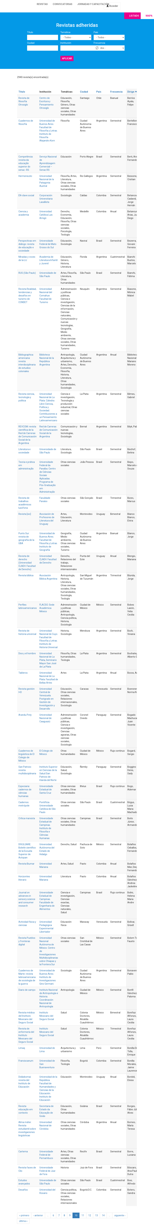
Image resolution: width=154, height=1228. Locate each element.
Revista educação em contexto (25, 1109)
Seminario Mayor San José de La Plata (48, 663)
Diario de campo (26, 990)
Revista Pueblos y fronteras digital (26, 941)
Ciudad (30, 43)
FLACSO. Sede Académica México (46, 608)
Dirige (132, 91)
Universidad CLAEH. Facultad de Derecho (48, 559)
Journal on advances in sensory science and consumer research (26, 899)
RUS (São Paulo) (27, 273)
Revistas (42, 4)
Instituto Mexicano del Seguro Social (46, 1016)
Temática (65, 32)
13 (96, 1215)
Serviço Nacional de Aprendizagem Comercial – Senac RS (48, 163)
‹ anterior (38, 1215)
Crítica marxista (26, 818)
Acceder (112, 6)
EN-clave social (26, 195)
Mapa (149, 15)
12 (89, 1215)
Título (30, 32)
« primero (24, 1215)
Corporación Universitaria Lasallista (46, 198)
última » (23, 1221)
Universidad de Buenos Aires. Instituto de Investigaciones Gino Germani (47, 977)
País (96, 32)
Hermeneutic (25, 176)
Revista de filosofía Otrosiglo (23, 101)
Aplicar (67, 58)
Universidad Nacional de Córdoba (45, 1125)
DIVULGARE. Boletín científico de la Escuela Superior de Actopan (27, 851)
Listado (134, 15)
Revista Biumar (26, 863)
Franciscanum (25, 1060)
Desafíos (23, 1189)
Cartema (23, 1151)
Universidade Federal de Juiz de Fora (47, 1171)
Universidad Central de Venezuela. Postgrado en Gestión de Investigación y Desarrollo (47, 699)
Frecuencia (99, 43)
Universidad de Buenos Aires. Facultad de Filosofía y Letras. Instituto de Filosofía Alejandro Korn (48, 130)
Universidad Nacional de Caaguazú (45, 718)
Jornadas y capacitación (93, 4)
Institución (65, 43)
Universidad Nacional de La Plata (47, 656)
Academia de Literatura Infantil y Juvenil (48, 260)
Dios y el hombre (27, 653)
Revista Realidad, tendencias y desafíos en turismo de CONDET (27, 296)
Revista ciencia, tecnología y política (26, 397)
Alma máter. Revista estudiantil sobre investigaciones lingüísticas (27, 1129)
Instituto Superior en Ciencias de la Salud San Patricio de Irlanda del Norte (48, 773)
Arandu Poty (25, 715)
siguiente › (119, 1215)
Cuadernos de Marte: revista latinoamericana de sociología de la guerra (27, 977)
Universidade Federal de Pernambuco (46, 1154)
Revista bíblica (25, 575)
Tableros (23, 672)
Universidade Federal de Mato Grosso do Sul (47, 244)
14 (103, 1215)
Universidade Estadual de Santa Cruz (46, 789)
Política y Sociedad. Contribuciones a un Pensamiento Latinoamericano (48, 414)
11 (82, 1215)
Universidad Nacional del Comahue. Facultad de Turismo (45, 296)
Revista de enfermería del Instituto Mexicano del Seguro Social (26, 1035)
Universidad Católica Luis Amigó (46, 214)
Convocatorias (62, 4)
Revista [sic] (24, 514)
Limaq (21, 1048)
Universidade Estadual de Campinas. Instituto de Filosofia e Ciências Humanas (46, 828)
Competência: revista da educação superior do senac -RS (25, 163)
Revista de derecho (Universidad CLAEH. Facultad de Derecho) (27, 563)
